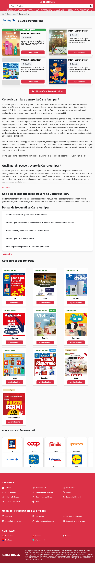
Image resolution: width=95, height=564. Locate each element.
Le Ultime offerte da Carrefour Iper (47, 91)
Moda (67, 492)
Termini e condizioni (72, 516)
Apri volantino (32, 52)
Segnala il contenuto (12, 521)
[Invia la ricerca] (91, 6)
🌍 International (38, 540)
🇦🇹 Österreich (7, 536)
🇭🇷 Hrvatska (7, 540)
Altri (35, 501)
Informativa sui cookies (43, 521)
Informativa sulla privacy (74, 521)
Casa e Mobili (60, 10)
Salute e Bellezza (10, 497)
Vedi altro (6, 187)
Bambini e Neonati (72, 497)
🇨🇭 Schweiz (36, 536)
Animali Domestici (11, 501)
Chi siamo (38, 516)
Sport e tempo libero (42, 497)
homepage (11, 10)
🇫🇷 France (67, 536)
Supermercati (33, 10)
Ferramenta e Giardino (78, 10)
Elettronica (46, 10)
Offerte (21, 10)
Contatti (7, 516)
